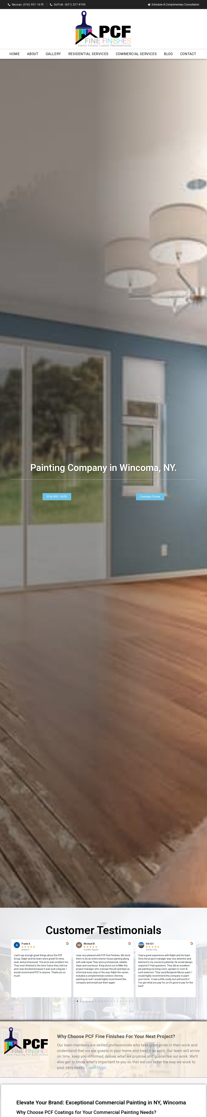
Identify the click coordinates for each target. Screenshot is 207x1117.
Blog (168, 54)
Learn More (96, 1067)
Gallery (53, 54)
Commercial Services (136, 54)
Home (14, 54)
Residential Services (88, 54)
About (32, 54)
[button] (9, 968)
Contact (188, 54)
